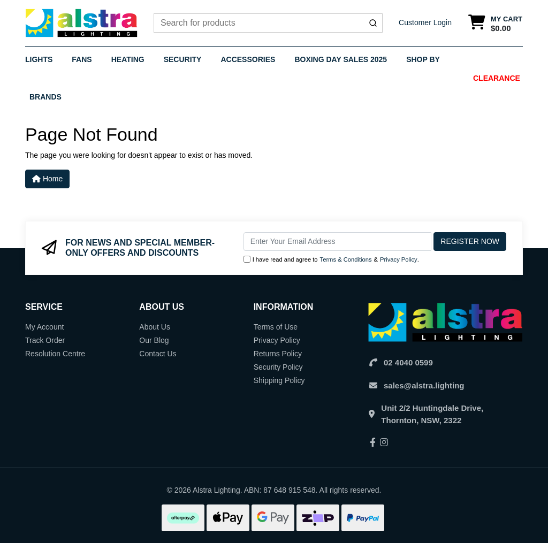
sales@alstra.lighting (424, 385)
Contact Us (157, 353)
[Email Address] (337, 241)
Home (47, 178)
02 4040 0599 (408, 362)
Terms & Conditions (346, 259)
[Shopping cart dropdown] (495, 23)
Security (183, 59)
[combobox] (268, 23)
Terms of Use (276, 327)
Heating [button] (127, 59)
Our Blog (154, 340)
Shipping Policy (279, 380)
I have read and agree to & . (331, 259)
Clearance (496, 78)
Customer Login (425, 22)
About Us (154, 327)
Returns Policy (278, 353)
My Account (44, 327)
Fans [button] (82, 59)
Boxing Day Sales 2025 (340, 59)
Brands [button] (45, 97)
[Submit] (373, 23)
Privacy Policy (398, 259)
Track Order (45, 340)
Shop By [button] (423, 59)
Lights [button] (38, 59)
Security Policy (278, 367)
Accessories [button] (247, 59)
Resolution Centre (55, 353)
